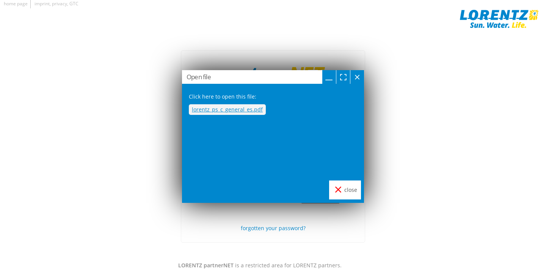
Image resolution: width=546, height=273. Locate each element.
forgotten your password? (273, 228)
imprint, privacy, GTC (56, 3)
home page (16, 3)
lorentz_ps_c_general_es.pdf (227, 109)
